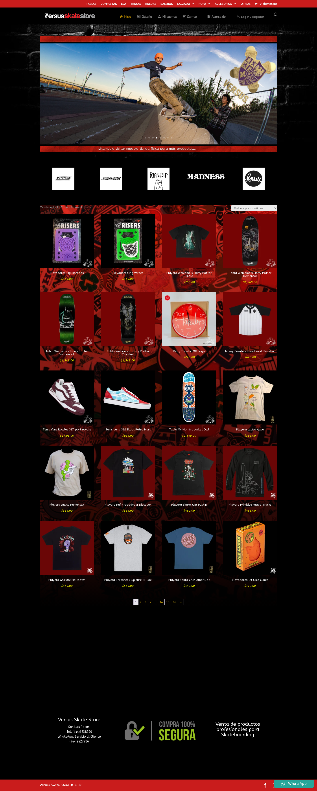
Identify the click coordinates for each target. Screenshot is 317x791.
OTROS (246, 4)
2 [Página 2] (141, 602)
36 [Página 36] (174, 602)
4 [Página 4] (150, 602)
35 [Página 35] (168, 602)
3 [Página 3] (145, 602)
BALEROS (166, 4)
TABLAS (91, 4)
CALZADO (183, 4)
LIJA (123, 4)
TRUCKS (135, 4)
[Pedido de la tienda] (254, 208)
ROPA (202, 4)
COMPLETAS (109, 4)
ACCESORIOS (223, 4)
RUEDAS (150, 4)
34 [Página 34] (161, 602)
